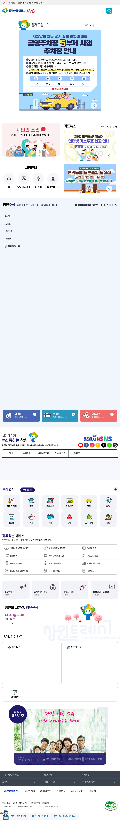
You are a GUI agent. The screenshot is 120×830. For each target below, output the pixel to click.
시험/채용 (8, 231)
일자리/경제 (12, 507)
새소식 (6, 216)
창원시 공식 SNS (98, 437)
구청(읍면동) (46, 779)
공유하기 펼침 (94, 105)
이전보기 (90, 25)
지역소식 (7, 238)
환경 (108, 507)
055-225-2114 (66, 820)
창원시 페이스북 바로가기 (86, 445)
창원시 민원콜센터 (18, 820)
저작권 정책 (30, 795)
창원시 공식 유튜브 (80, 445)
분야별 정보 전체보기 (115, 489)
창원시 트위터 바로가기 (103, 445)
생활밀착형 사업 (13, 246)
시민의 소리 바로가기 (31, 130)
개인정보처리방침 (11, 795)
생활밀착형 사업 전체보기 (88, 205)
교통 (89, 507)
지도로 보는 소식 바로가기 (98, 416)
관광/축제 (70, 507)
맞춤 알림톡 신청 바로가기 (21, 416)
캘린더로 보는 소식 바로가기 (60, 416)
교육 (31, 507)
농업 (108, 523)
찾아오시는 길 (53, 187)
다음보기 (96, 25)
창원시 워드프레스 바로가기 (115, 445)
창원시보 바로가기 (96, 762)
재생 (113, 205)
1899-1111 (41, 820)
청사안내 (38, 187)
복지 (31, 523)
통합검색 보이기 (109, 11)
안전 (69, 523)
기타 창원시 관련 (47, 786)
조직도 (9, 187)
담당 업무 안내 (23, 187)
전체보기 (116, 126)
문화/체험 (50, 507)
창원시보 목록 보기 (75, 762)
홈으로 (29, 490)
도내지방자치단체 (87, 786)
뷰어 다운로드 (46, 795)
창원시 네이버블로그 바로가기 (109, 445)
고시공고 (7, 224)
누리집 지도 (93, 795)
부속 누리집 (85, 779)
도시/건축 (89, 523)
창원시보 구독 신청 (54, 762)
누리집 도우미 (76, 795)
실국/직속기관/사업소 (9, 779)
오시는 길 (61, 795)
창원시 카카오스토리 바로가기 (97, 445)
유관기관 (4, 786)
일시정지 (93, 25)
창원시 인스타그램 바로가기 (92, 445)
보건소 (12, 523)
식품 (50, 523)
